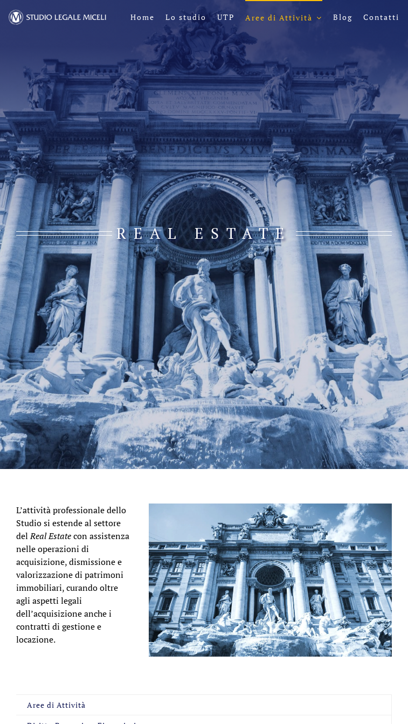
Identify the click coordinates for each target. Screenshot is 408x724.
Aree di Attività (56, 705)
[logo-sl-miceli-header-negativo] (57, 14)
